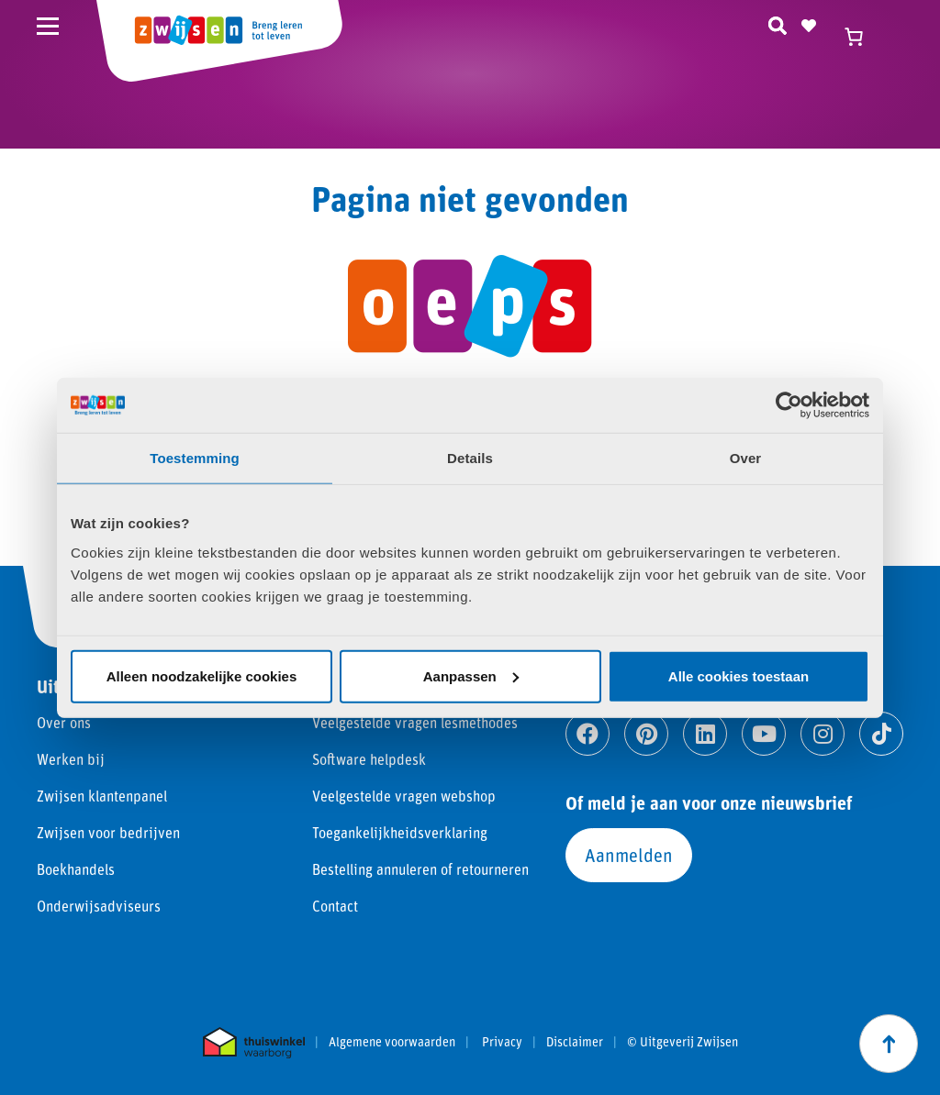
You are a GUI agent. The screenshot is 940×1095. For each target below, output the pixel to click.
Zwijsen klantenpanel (102, 795)
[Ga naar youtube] (764, 734)
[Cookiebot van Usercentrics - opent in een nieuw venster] (789, 405)
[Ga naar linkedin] (705, 734)
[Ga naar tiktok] (881, 734)
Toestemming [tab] (195, 458)
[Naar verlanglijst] (808, 23)
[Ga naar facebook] (587, 734)
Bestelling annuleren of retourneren (420, 869)
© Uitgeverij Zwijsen (682, 1042)
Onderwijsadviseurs (99, 905)
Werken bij (71, 759)
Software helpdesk (369, 759)
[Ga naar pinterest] (646, 734)
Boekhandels (76, 869)
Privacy (502, 1042)
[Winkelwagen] (862, 36)
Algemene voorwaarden (392, 1042)
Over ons (64, 722)
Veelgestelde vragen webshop (404, 795)
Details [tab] (470, 458)
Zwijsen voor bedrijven (108, 832)
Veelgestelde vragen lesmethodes (415, 722)
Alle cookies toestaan (738, 675)
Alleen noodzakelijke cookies (201, 675)
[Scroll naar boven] (888, 1043)
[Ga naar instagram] (822, 734)
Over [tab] (746, 458)
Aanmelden (629, 855)
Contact (335, 905)
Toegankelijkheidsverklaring (399, 832)
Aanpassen (471, 675)
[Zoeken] (777, 23)
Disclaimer (574, 1042)
